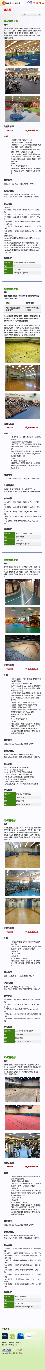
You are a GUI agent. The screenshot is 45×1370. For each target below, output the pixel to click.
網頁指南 (18, 1342)
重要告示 (4, 1342)
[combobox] (31, 14)
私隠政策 (11, 1342)
